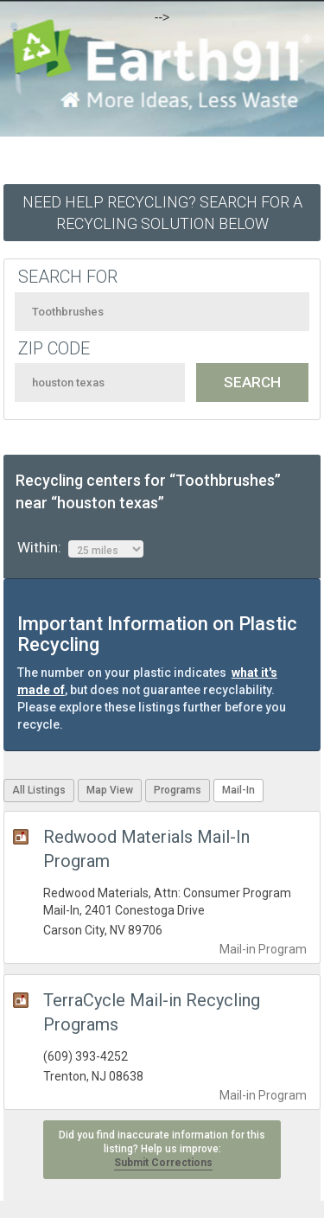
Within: (80, 548)
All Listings (39, 790)
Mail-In (238, 790)
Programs (177, 790)
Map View (109, 790)
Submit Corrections (163, 1163)
